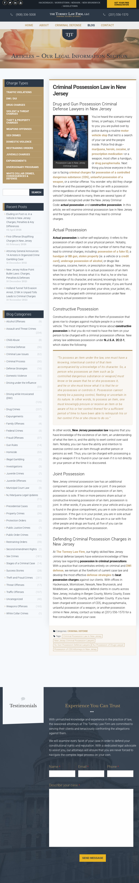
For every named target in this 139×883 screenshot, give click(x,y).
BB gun (72, 256)
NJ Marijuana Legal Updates (22, 495)
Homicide (11, 452)
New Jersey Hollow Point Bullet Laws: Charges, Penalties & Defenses (20, 273)
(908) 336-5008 (26, 14)
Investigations (14, 466)
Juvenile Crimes (15, 473)
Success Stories (15, 570)
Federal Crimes (14, 430)
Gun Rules (12, 445)
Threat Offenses (15, 584)
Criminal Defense (78, 631)
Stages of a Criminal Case (20, 563)
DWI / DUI (11, 98)
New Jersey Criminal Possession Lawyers (74, 640)
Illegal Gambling (15, 459)
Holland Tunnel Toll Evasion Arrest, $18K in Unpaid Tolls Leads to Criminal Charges (21, 292)
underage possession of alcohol (81, 261)
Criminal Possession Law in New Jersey (82, 636)
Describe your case (64, 785)
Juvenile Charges (18, 154)
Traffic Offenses (15, 592)
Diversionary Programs (22, 167)
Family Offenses (15, 423)
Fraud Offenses (15, 437)
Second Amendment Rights (21, 549)
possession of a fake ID (113, 251)
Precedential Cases (17, 506)
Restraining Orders (19, 148)
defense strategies (99, 575)
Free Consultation (121, 4)
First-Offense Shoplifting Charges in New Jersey (19, 238)
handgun (58, 256)
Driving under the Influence (21, 382)
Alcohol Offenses (15, 321)
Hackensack (46, 2)
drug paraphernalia (107, 163)
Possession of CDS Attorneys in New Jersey (75, 649)
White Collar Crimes (17, 613)
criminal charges (80, 172)
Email (83, 767)
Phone (113, 767)
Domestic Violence (18, 141)
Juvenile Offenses (16, 480)
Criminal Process (15, 361)
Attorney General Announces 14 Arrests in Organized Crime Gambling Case (22, 255)
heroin (110, 149)
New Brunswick (91, 2)
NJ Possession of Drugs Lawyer (108, 645)
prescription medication (107, 154)
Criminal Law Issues (17, 354)
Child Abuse (13, 340)
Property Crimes (15, 513)
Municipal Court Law (17, 487)
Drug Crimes (13, 409)
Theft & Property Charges (18, 121)
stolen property (88, 256)
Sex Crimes (13, 135)
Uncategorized (14, 599)
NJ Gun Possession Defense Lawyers (72, 645)
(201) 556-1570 (118, 14)
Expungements (16, 160)
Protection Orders (16, 520)
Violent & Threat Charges (17, 112)
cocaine (121, 149)
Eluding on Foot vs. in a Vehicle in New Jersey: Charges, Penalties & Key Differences (20, 220)
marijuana (98, 149)
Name (54, 767)
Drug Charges (15, 104)
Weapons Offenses (19, 129)
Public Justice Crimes (18, 527)
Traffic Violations (19, 92)
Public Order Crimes (17, 534)
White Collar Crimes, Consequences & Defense (20, 176)
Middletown (70, 6)
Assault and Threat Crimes (21, 328)
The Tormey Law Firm (70, 552)
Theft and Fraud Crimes (19, 577)
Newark (75, 2)
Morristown (62, 2)
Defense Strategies (16, 368)
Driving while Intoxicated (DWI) (20, 396)
